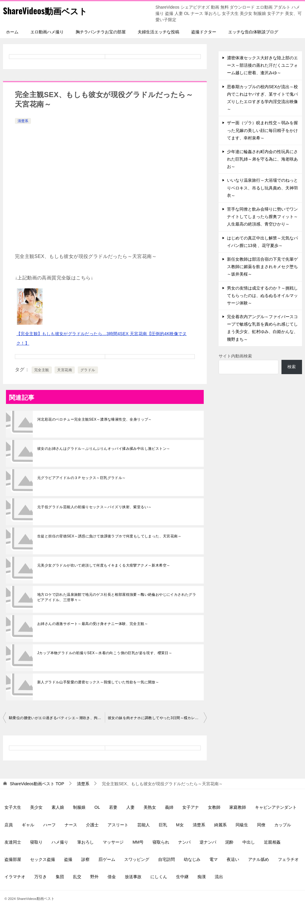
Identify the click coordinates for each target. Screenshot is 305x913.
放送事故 (133, 876)
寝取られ (160, 842)
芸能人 (143, 824)
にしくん (158, 876)
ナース (71, 824)
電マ (213, 859)
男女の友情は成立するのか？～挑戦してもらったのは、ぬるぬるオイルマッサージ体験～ (262, 295)
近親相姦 (272, 842)
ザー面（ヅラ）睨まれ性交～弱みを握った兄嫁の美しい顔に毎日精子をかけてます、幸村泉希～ (262, 130)
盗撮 (68, 859)
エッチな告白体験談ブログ (253, 31)
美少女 (36, 807)
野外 (94, 876)
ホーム (12, 31)
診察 (85, 859)
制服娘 (79, 807)
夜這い (233, 859)
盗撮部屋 (12, 859)
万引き (40, 876)
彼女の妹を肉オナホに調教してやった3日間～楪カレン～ (155, 718)
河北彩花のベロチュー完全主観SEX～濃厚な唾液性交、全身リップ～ (94, 419)
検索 (291, 366)
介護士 (92, 824)
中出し (248, 842)
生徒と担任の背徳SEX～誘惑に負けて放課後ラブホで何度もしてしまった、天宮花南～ (109, 536)
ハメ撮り (60, 842)
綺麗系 (220, 824)
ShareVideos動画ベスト (48, 10)
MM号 (138, 842)
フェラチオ (288, 859)
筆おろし (85, 842)
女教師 (214, 807)
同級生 (242, 824)
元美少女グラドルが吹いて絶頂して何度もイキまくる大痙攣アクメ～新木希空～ (103, 565)
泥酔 (229, 842)
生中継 (182, 876)
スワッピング (136, 859)
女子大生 (12, 807)
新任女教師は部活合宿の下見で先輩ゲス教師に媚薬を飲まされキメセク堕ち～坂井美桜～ (262, 266)
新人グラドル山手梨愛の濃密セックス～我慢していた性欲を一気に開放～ (98, 682)
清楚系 (23, 121)
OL (97, 807)
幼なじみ (192, 859)
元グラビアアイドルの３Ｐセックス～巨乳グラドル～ (81, 478)
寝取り (36, 842)
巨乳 (163, 824)
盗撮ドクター (203, 31)
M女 (180, 824)
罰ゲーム (107, 859)
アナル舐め (258, 859)
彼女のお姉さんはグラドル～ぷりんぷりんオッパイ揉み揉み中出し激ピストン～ (103, 449)
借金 (112, 876)
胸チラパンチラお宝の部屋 (101, 31)
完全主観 (41, 370)
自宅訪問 (166, 859)
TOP (37, 783)
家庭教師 (237, 807)
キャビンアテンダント (276, 807)
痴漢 (201, 876)
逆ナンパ (208, 842)
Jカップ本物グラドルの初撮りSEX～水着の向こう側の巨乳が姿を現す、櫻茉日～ (104, 653)
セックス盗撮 (42, 859)
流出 (219, 876)
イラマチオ (14, 876)
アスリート (118, 824)
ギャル (28, 824)
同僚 (261, 824)
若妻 (113, 807)
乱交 (77, 876)
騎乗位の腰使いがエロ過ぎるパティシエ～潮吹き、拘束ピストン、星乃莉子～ (57, 718)
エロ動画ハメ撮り (47, 31)
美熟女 (150, 807)
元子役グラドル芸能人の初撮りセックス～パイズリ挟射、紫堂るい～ (94, 507)
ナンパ (184, 842)
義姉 (169, 807)
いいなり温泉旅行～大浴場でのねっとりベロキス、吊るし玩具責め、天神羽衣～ (262, 187)
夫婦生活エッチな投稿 (158, 31)
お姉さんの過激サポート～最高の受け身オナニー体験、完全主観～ (92, 624)
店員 (8, 824)
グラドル (87, 370)
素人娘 (58, 807)
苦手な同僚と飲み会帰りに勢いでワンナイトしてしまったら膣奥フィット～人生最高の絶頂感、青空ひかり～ (262, 216)
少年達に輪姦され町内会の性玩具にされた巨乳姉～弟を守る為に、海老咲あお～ (262, 159)
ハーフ (49, 824)
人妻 (130, 807)
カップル (282, 824)
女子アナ (190, 807)
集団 (60, 876)
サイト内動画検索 (235, 356)
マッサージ (113, 842)
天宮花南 (64, 370)
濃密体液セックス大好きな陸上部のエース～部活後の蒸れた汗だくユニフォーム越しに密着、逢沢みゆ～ (262, 65)
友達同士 (12, 842)
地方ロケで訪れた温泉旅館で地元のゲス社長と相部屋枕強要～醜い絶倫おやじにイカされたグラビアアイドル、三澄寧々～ (116, 597)
